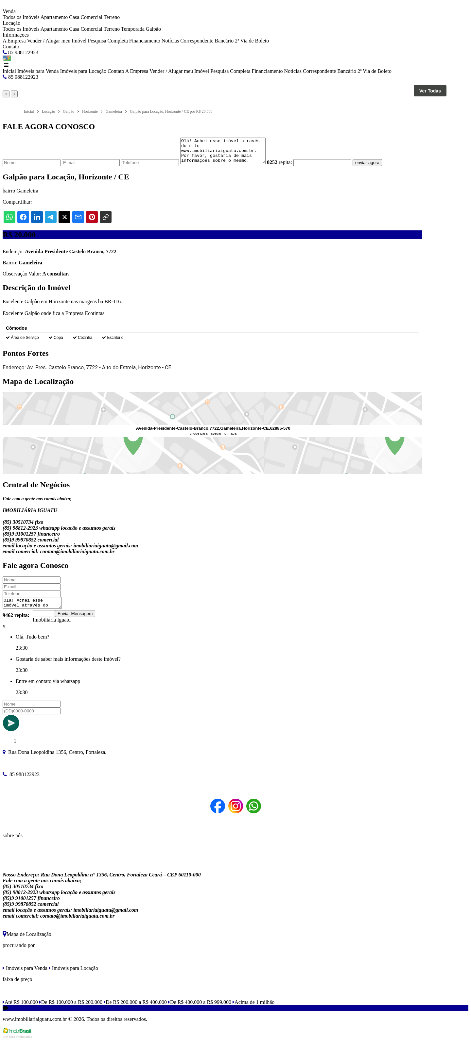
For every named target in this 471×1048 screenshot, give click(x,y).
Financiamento (144, 40)
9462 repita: (16, 622)
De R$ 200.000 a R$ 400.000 (135, 1009)
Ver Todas (430, 90)
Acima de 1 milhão (253, 1009)
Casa (74, 17)
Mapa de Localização (27, 941)
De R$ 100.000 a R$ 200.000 (70, 1009)
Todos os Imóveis (21, 17)
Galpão (153, 29)
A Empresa (14, 40)
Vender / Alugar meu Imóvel (56, 40)
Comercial (91, 17)
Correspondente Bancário (207, 40)
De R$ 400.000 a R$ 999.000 (199, 1009)
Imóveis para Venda (38, 71)
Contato (11, 46)
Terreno (112, 17)
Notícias (170, 40)
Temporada (133, 29)
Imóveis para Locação (83, 71)
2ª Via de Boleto (252, 40)
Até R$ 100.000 (20, 1009)
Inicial (9, 71)
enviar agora (377, 167)
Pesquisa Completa (108, 40)
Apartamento (54, 17)
